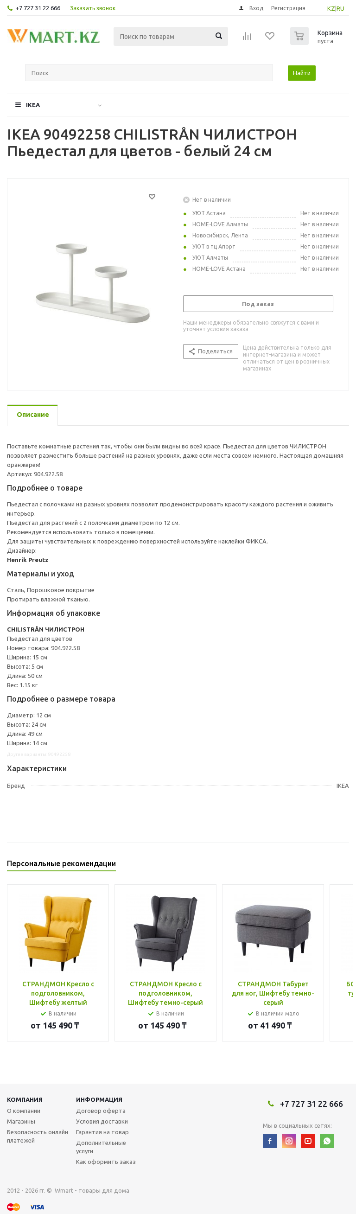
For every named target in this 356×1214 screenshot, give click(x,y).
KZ (331, 8)
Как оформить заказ (106, 1161)
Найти (302, 73)
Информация (99, 1099)
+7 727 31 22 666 (37, 8)
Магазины (21, 1121)
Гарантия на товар (102, 1132)
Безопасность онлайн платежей (37, 1136)
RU (340, 8)
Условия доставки (102, 1121)
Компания (25, 1099)
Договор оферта (101, 1110)
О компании (23, 1110)
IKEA (33, 105)
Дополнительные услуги (101, 1146)
